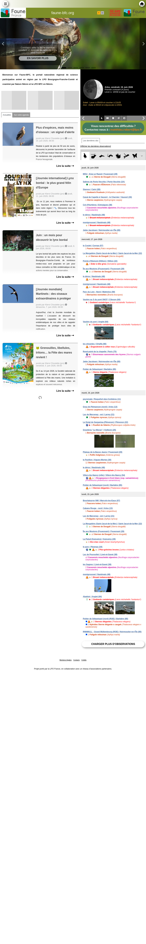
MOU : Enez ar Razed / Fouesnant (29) (100, 174)
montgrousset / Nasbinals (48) (96, 222)
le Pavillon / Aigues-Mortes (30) (97, 460)
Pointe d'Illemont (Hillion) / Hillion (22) (100, 261)
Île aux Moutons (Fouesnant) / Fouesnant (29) (103, 269)
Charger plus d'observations (113, 644)
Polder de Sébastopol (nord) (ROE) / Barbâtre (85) (105, 619)
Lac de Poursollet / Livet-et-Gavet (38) (100, 554)
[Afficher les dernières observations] (95, 146)
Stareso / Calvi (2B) (91, 189)
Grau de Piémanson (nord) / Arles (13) (100, 407)
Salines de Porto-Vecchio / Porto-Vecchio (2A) (104, 182)
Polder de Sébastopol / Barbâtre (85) (99, 369)
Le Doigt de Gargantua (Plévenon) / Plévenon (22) (105, 422)
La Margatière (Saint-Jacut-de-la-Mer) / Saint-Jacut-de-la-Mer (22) (112, 253)
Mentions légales (66, 660)
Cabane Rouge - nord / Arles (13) (98, 508)
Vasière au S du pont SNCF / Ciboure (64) (101, 299)
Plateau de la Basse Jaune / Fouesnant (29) (102, 452)
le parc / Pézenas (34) (92, 547)
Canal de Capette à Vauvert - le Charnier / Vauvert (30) (107, 197)
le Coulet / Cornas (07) (93, 246)
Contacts (76, 660)
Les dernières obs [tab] (90, 141)
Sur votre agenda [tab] (21, 115)
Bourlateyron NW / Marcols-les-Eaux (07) (101, 500)
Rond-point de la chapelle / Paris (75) (100, 351)
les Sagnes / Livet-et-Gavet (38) (97, 564)
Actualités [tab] (7, 115)
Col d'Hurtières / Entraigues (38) (97, 205)
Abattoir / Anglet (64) (92, 596)
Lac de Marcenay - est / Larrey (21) (98, 414)
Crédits (83, 660)
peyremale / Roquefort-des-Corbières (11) (102, 399)
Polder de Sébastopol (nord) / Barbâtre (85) (102, 485)
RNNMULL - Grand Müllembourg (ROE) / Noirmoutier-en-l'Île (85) (112, 632)
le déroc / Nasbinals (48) (94, 215)
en (102, 13)
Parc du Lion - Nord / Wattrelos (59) (99, 292)
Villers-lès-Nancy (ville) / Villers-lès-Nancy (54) (104, 475)
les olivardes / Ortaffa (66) (95, 344)
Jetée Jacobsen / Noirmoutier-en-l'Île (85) (101, 230)
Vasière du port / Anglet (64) (95, 322)
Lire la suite (65, 166)
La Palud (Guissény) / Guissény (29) (99, 539)
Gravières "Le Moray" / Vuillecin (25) (99, 430)
